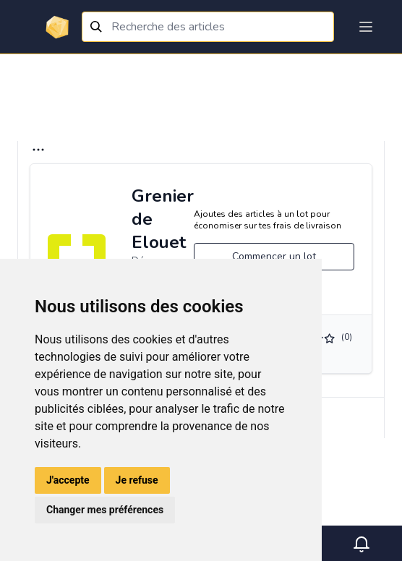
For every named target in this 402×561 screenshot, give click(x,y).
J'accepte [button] (68, 480)
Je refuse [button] (137, 480)
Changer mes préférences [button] (104, 509)
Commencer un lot (274, 256)
